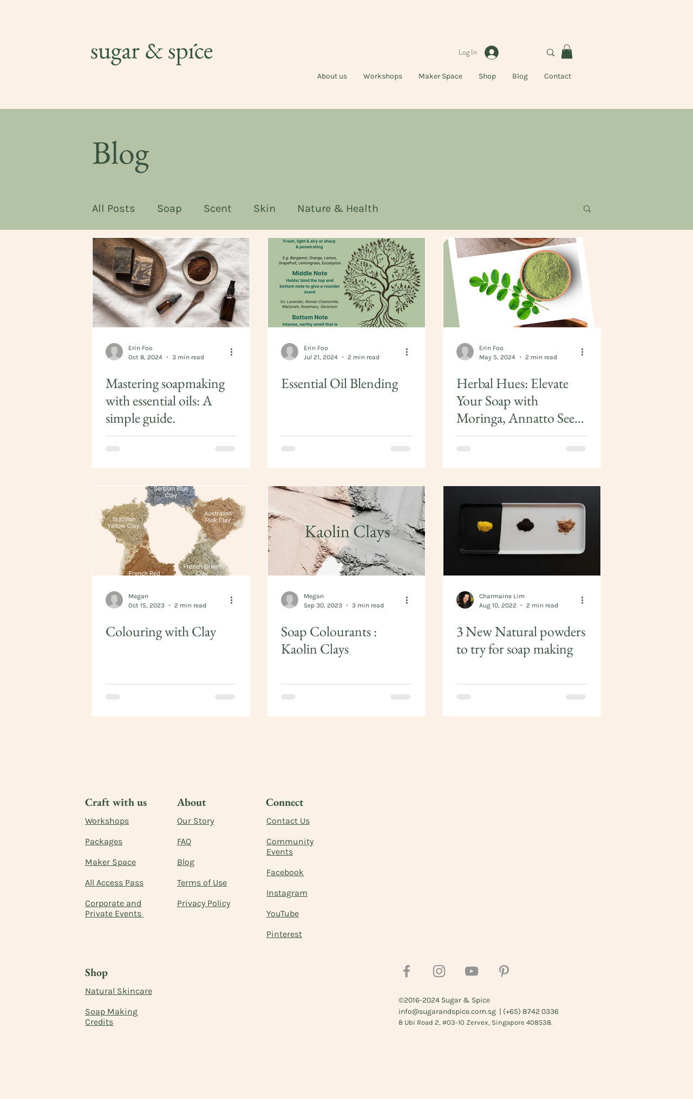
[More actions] (234, 351)
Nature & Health (337, 208)
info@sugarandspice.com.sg (447, 1011)
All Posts (113, 208)
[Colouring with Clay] (171, 531)
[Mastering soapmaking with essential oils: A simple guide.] (171, 282)
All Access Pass (114, 882)
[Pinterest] (504, 971)
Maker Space (110, 862)
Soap (169, 208)
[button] (567, 51)
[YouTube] (471, 971)
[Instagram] (439, 971)
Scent (218, 208)
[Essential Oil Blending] (346, 282)
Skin (264, 208)
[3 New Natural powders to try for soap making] (521, 531)
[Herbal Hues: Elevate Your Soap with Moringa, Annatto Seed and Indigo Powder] (521, 282)
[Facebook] (406, 971)
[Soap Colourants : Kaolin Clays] (346, 531)
